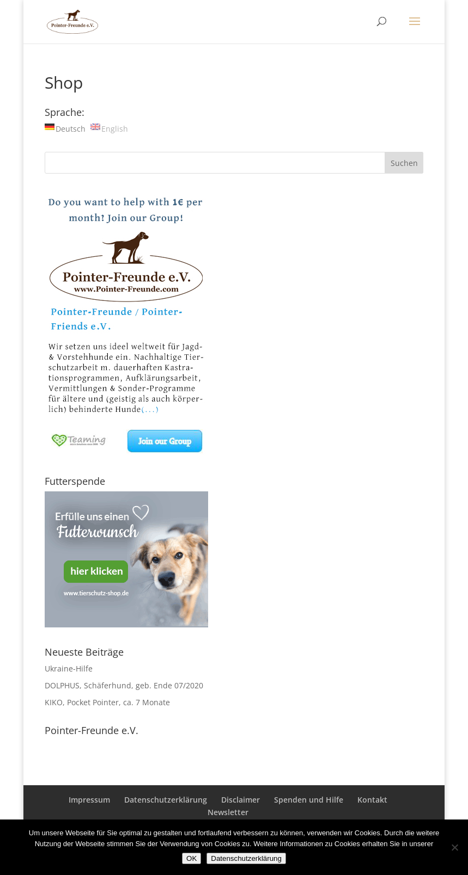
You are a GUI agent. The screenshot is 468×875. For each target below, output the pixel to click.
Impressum (89, 799)
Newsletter (228, 812)
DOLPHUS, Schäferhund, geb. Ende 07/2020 (124, 685)
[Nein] (454, 847)
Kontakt (372, 799)
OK (191, 858)
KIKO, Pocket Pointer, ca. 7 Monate (107, 702)
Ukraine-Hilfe (69, 668)
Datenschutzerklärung (165, 799)
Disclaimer (240, 799)
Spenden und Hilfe (308, 799)
